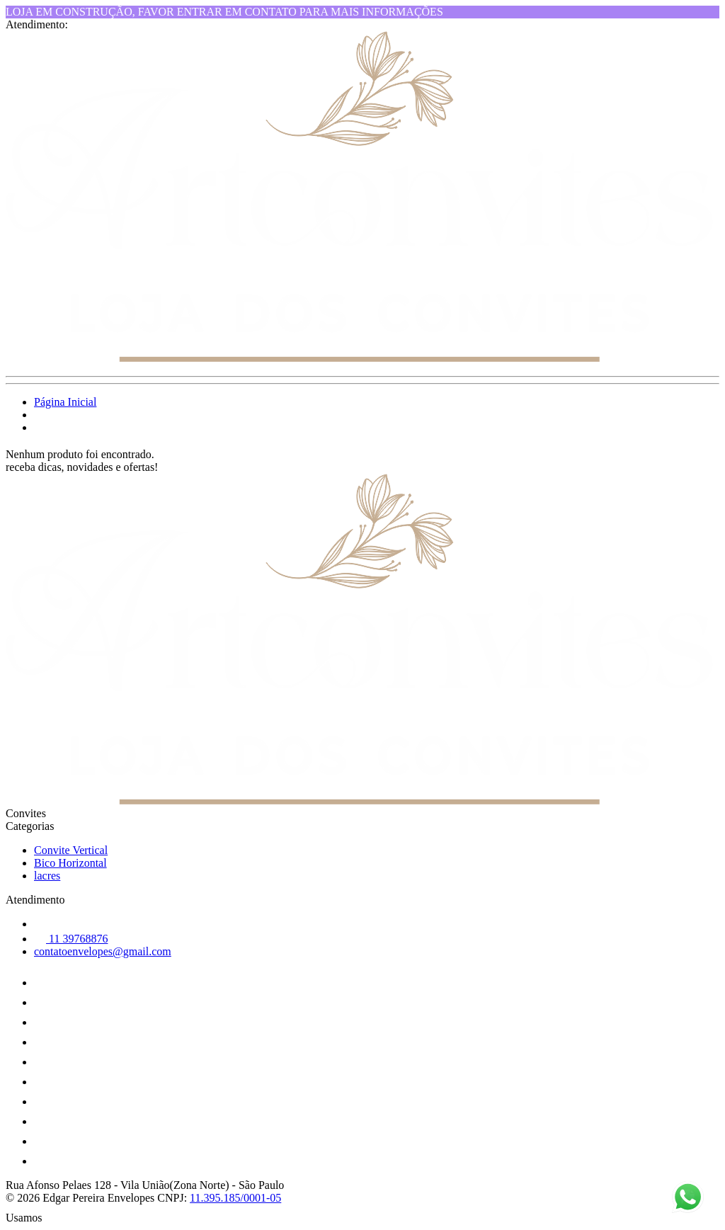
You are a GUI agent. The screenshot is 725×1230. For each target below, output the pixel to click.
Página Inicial (65, 402)
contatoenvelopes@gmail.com (102, 951)
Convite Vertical (71, 850)
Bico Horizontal (70, 863)
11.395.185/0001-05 (235, 1198)
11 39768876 (71, 939)
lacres (47, 876)
